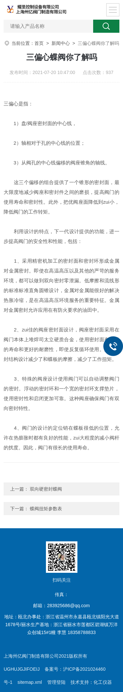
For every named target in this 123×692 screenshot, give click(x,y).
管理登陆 (56, 682)
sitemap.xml (29, 682)
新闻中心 (60, 43)
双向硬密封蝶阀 (46, 489)
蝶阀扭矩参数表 (46, 508)
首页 (39, 43)
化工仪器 (102, 682)
